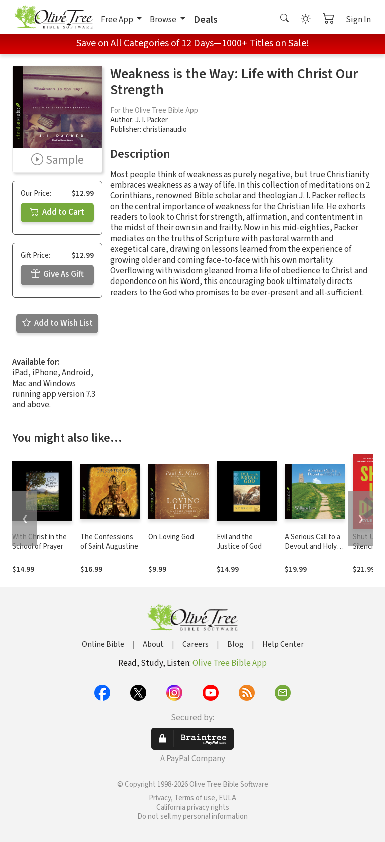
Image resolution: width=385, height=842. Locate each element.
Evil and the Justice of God (239, 542)
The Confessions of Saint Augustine (109, 542)
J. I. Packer (151, 120)
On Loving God (171, 537)
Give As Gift (57, 274)
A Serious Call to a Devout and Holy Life (312, 547)
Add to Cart (57, 212)
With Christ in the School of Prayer (39, 542)
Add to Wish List (57, 323)
